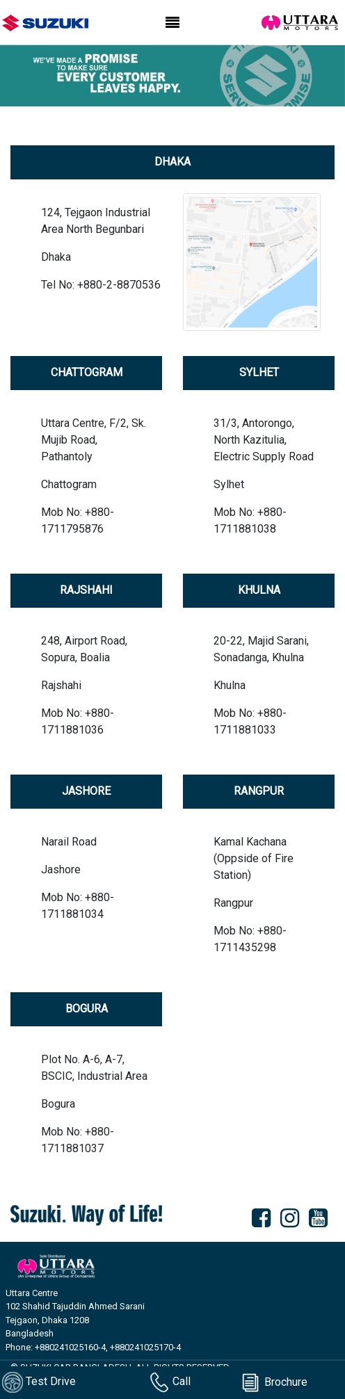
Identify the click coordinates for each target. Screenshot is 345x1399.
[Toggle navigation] (172, 23)
